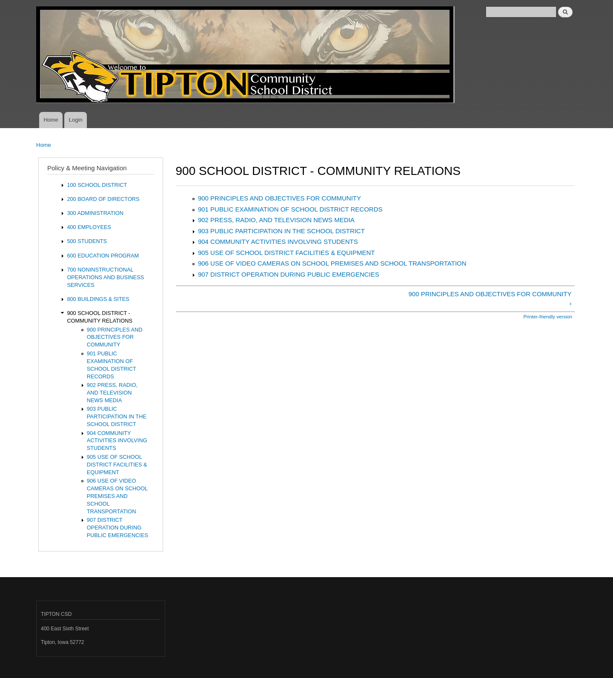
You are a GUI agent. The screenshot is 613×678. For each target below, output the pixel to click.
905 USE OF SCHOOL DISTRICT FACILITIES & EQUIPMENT (286, 252)
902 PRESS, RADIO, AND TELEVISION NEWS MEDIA (276, 219)
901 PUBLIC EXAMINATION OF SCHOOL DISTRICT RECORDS (290, 209)
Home (50, 120)
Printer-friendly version (547, 316)
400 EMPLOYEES (89, 227)
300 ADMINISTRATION (95, 213)
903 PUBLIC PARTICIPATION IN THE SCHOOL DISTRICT (281, 231)
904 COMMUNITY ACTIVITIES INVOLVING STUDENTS (278, 241)
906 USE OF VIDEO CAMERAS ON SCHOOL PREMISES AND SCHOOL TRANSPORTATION (332, 263)
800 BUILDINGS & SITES (98, 299)
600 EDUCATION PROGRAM (103, 255)
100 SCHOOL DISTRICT (97, 185)
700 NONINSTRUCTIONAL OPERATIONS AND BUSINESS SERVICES (105, 277)
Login (76, 120)
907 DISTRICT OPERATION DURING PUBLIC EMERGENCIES (288, 274)
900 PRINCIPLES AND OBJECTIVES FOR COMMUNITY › (490, 298)
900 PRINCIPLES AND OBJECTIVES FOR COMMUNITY (279, 198)
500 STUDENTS (87, 241)
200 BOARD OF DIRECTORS (103, 199)
